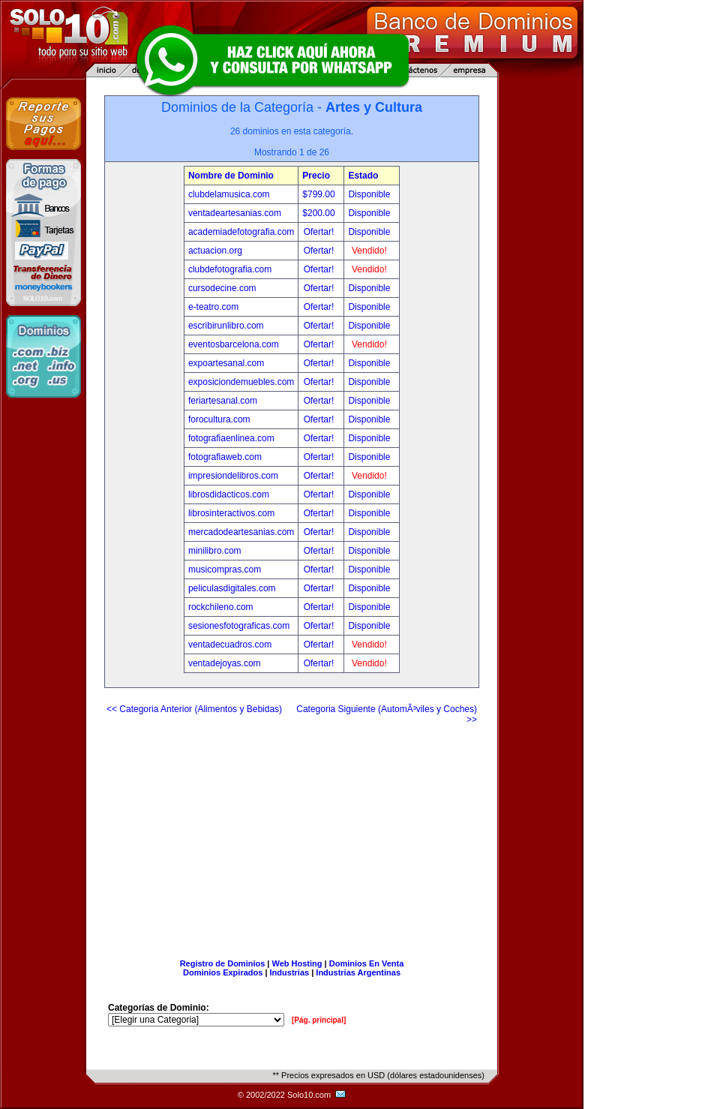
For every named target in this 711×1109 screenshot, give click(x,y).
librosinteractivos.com (231, 513)
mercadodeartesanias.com (241, 532)
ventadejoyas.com (224, 663)
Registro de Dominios (223, 963)
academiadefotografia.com (241, 232)
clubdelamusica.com (229, 194)
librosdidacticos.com (228, 494)
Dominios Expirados (222, 972)
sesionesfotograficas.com (239, 626)
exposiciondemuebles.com (241, 382)
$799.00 (320, 194)
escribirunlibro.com (226, 325)
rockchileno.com (221, 607)
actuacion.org (215, 250)
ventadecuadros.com (230, 644)
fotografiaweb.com (225, 457)
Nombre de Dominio (231, 175)
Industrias (290, 972)
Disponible (369, 194)
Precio (316, 175)
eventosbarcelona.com (233, 344)
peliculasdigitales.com (232, 588)
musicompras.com (224, 569)
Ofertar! (320, 232)
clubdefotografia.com (230, 269)
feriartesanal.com (222, 400)
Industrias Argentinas (358, 972)
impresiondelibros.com (233, 475)
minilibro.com (215, 550)
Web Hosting (297, 963)
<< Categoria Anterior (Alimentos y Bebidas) (194, 709)
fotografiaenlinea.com (231, 438)
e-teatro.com (213, 307)
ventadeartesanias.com (234, 213)
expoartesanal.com (226, 363)
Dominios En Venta (366, 963)
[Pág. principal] (319, 1020)
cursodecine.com (222, 288)
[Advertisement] (292, 836)
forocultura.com (219, 419)
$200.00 (320, 213)
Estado (363, 175)
